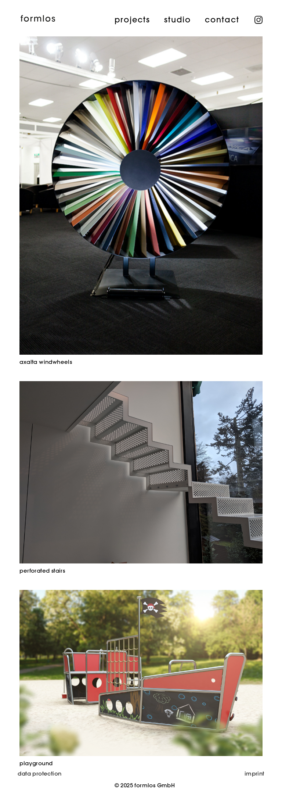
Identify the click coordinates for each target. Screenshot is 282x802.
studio (177, 19)
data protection (39, 773)
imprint (254, 773)
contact (222, 19)
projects (132, 19)
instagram (258, 18)
